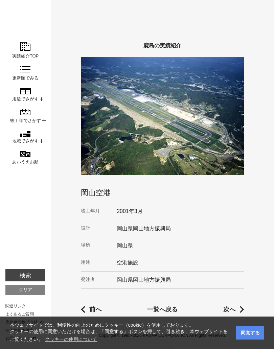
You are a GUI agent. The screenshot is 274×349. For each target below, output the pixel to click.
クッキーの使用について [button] (71, 339)
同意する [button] (250, 332)
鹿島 (25, 17)
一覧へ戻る (162, 309)
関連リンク (15, 306)
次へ (229, 309)
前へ (95, 309)
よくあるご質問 (19, 314)
